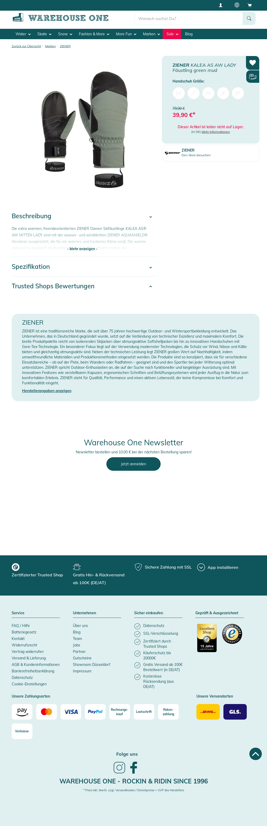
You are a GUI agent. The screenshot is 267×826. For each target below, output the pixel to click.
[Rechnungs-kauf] (119, 712)
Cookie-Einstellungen (29, 684)
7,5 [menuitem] (208, 93)
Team (77, 638)
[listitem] (158, 626)
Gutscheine (82, 658)
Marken (151, 34)
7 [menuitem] (194, 93)
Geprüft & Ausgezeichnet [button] (216, 613)
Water (23, 34)
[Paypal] (95, 712)
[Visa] (70, 712)
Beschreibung (31, 216)
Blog (189, 34)
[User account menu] (222, 5)
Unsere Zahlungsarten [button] (31, 696)
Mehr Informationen (216, 132)
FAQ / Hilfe (21, 625)
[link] (119, 772)
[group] (42, 571)
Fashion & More (94, 34)
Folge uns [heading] (127, 754)
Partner (79, 651)
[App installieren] (218, 567)
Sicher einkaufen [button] (148, 613)
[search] (188, 18)
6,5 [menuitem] (178, 93)
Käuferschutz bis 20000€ (150, 5)
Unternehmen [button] (84, 613)
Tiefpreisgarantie (106, 5)
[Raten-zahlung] (168, 712)
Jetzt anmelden (133, 464)
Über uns (80, 625)
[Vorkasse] (22, 731)
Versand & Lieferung (29, 658)
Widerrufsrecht (24, 645)
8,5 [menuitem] (237, 93)
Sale (172, 34)
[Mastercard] (46, 712)
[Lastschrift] (144, 712)
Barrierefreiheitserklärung (33, 671)
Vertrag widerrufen (28, 651)
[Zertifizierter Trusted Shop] (207, 641)
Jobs (76, 645)
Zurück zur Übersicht (26, 46)
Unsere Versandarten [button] (214, 696)
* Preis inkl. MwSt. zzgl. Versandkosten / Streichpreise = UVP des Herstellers (133, 790)
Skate (44, 34)
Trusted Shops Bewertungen (53, 286)
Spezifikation (31, 266)
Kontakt (18, 638)
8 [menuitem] (223, 93)
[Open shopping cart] (249, 5)
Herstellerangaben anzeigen (46, 390)
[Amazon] (22, 712)
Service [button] (18, 613)
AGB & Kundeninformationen (36, 664)
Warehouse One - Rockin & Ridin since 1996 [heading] (133, 781)
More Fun (126, 34)
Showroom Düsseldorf (91, 664)
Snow (65, 34)
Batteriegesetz (24, 632)
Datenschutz (22, 677)
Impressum (82, 671)
